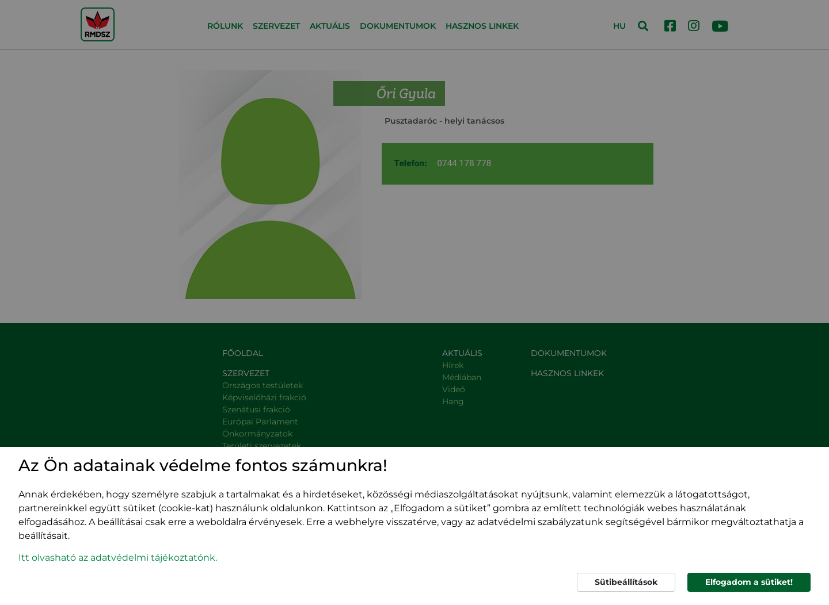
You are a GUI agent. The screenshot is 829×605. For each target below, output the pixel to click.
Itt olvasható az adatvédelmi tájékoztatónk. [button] (117, 557)
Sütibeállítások (626, 582)
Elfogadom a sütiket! (749, 582)
